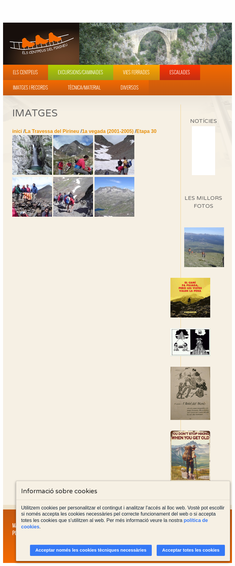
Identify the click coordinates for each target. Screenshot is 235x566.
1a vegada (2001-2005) (108, 131)
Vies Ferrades (136, 72)
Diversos (130, 87)
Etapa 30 (146, 131)
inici (17, 131)
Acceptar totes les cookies (191, 550)
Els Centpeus (25, 72)
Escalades (180, 72)
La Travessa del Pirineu (52, 131)
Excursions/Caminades (80, 72)
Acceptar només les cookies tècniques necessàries (91, 550)
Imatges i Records (30, 87)
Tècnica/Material (84, 87)
